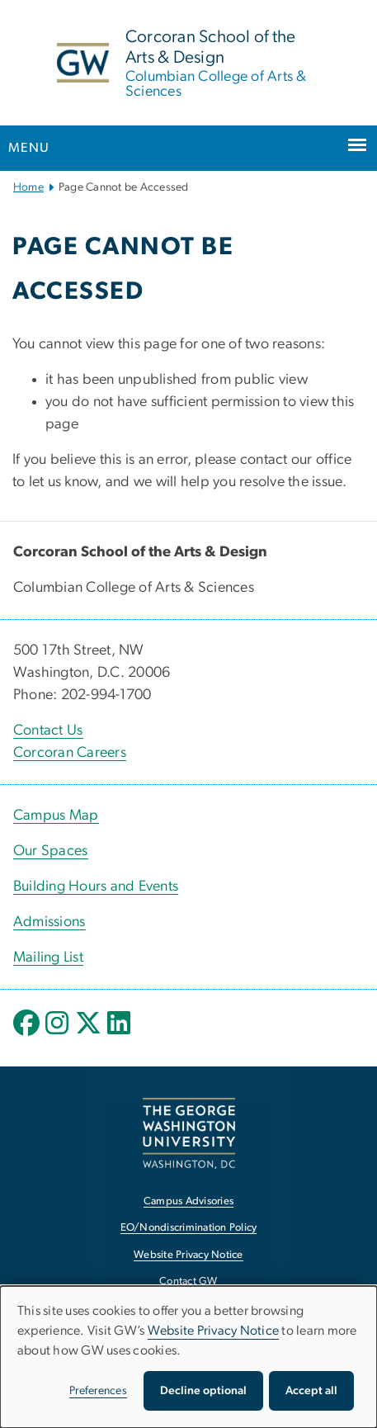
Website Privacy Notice (214, 1330)
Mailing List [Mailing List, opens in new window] (48, 957)
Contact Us (48, 730)
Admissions (49, 922)
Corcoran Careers (69, 752)
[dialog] (188, 1357)
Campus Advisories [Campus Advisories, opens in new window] (188, 1201)
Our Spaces (50, 851)
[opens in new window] (28, 1035)
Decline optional (203, 1391)
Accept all (311, 1391)
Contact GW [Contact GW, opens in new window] (188, 1281)
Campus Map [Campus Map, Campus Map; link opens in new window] (56, 815)
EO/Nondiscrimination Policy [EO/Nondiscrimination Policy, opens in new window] (188, 1227)
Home (28, 187)
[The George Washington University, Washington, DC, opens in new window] (189, 1133)
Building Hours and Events (95, 886)
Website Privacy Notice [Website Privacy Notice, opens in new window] (188, 1255)
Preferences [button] (98, 1391)
